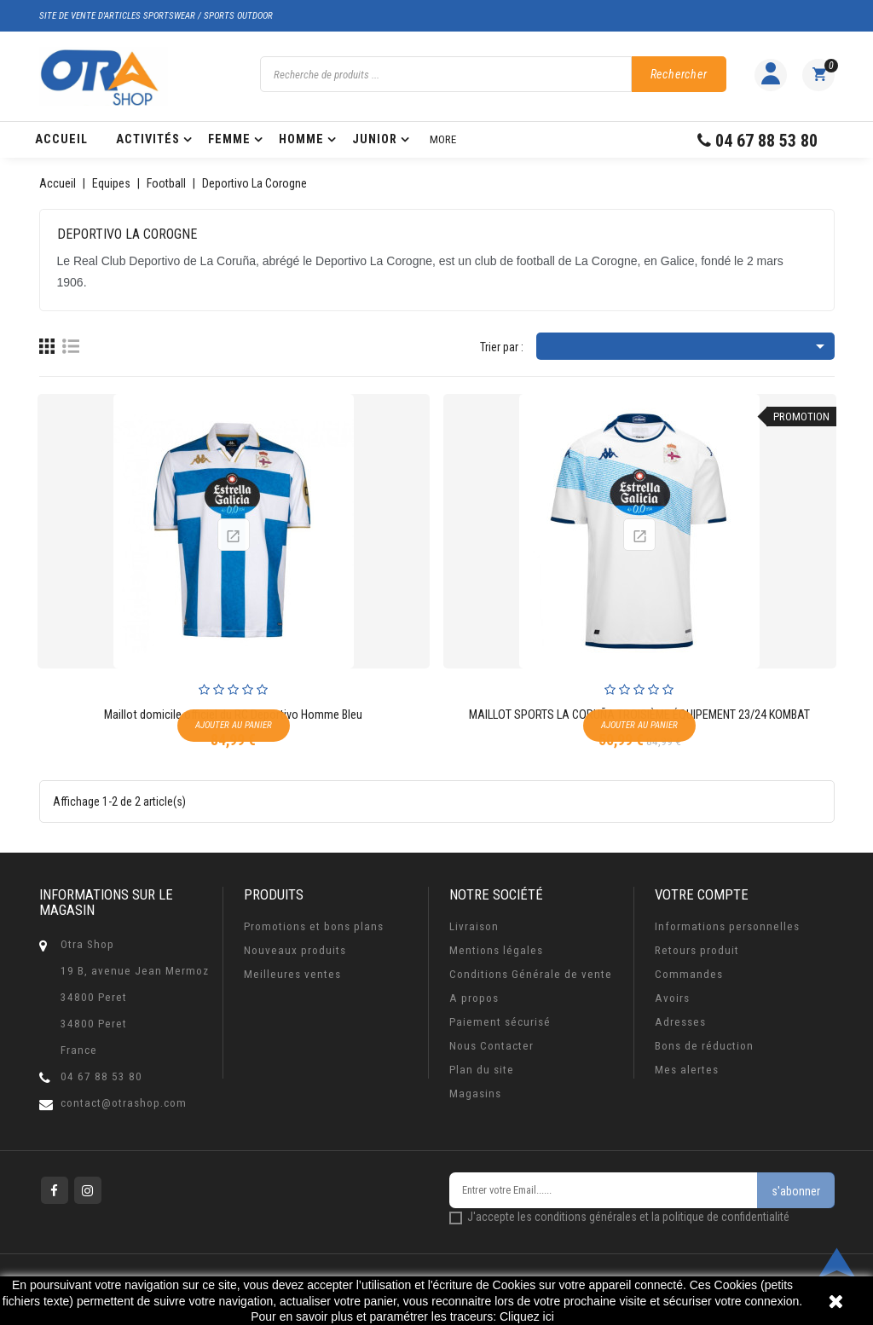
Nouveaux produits (295, 950)
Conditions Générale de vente (530, 974)
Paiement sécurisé (500, 1021)
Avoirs (672, 998)
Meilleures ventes (292, 974)
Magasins (475, 1093)
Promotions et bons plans (314, 926)
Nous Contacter (491, 1045)
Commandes (689, 974)
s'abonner (796, 1191)
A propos (474, 998)
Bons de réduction (704, 1045)
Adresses (680, 1021)
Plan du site (481, 1069)
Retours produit (697, 950)
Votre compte (702, 894)
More (443, 139)
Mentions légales (496, 950)
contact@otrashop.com (124, 1102)
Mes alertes (687, 1069)
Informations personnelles (727, 926)
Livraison (474, 926)
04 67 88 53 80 (101, 1076)
